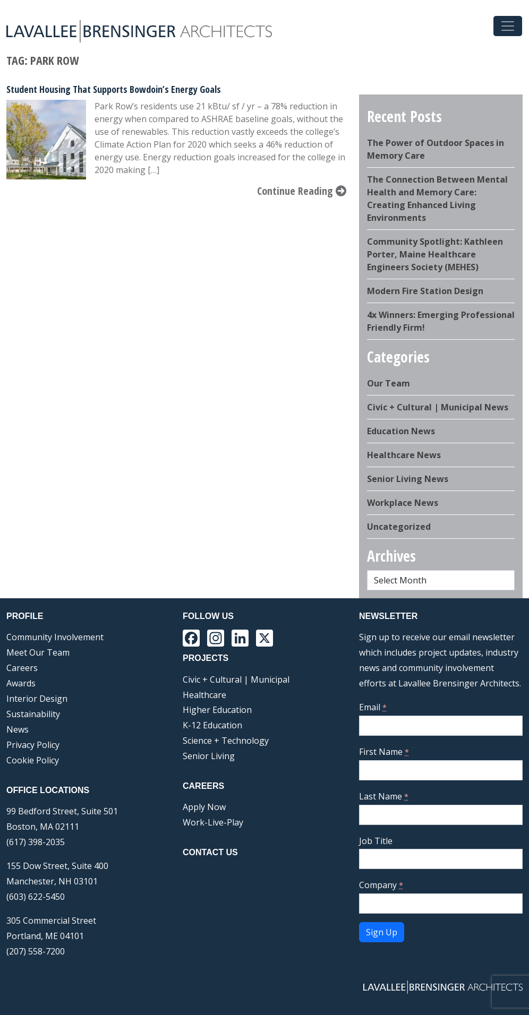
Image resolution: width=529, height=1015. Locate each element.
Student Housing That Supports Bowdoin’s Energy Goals (113, 89)
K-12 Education (212, 725)
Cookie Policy (32, 760)
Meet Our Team (38, 652)
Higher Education (217, 710)
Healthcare (204, 695)
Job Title (376, 841)
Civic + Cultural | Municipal (236, 679)
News (17, 729)
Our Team (388, 383)
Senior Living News (407, 479)
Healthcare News (404, 455)
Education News (401, 431)
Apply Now (204, 807)
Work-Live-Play (213, 822)
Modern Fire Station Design (425, 291)
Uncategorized (399, 526)
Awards (21, 683)
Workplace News (402, 503)
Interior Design (36, 698)
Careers (22, 668)
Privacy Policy (32, 745)
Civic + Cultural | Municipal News (437, 407)
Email (373, 707)
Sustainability (33, 714)
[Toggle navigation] (508, 26)
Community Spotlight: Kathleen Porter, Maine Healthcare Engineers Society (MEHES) (435, 254)
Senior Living (209, 756)
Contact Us (210, 852)
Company (381, 885)
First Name (384, 752)
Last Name (383, 796)
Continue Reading (301, 191)
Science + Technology (226, 740)
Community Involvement (55, 637)
